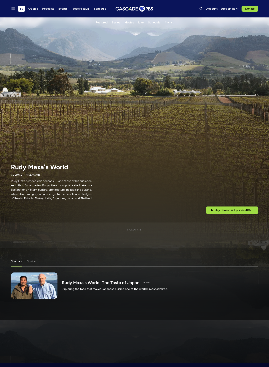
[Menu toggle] (13, 9)
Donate (250, 8)
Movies (129, 22)
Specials (16, 261)
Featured (101, 22)
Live (141, 22)
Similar (31, 261)
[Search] (201, 9)
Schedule (154, 22)
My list (169, 22)
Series (116, 22)
